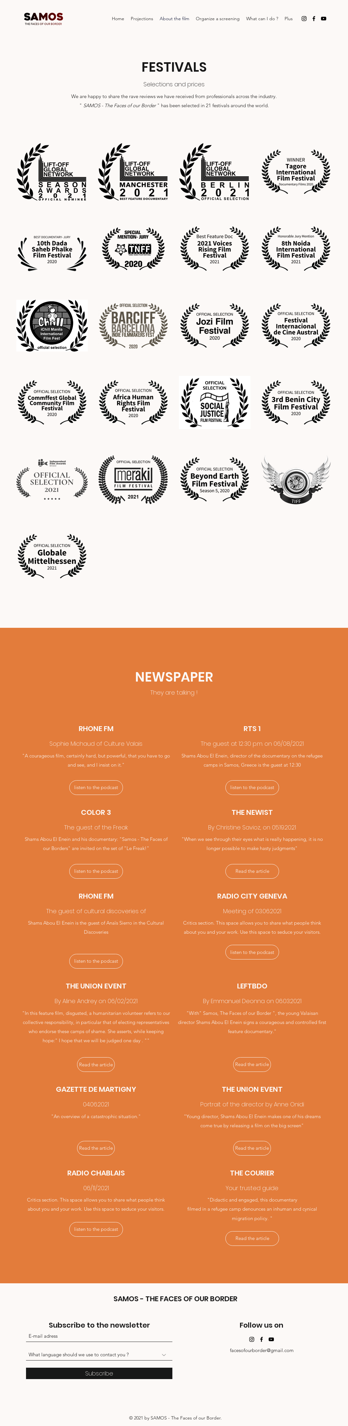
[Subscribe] (99, 1373)
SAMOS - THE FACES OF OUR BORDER (175, 1299)
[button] (96, 1229)
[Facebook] (314, 18)
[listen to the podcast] (96, 787)
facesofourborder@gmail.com (262, 1350)
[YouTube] (323, 18)
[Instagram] (304, 18)
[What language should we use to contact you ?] (99, 1355)
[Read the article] (252, 871)
